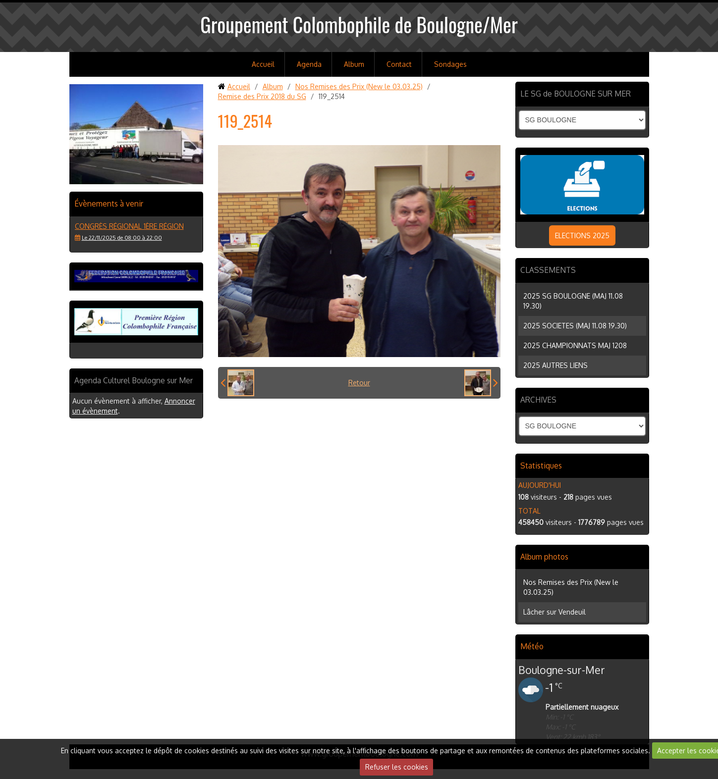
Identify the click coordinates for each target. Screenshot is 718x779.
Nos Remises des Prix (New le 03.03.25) (359, 86)
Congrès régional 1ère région (129, 226)
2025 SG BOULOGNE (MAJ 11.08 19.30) (573, 301)
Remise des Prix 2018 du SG (262, 96)
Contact (399, 64)
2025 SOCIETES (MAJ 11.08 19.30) (575, 325)
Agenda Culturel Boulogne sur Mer (133, 380)
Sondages (450, 64)
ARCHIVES (538, 400)
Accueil (263, 64)
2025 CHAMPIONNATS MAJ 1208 (575, 345)
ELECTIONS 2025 (582, 235)
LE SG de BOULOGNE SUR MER (575, 94)
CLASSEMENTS (548, 270)
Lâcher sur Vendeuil (554, 612)
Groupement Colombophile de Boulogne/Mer (359, 24)
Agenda (309, 64)
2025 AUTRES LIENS (555, 365)
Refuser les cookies (396, 767)
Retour (359, 382)
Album (354, 64)
